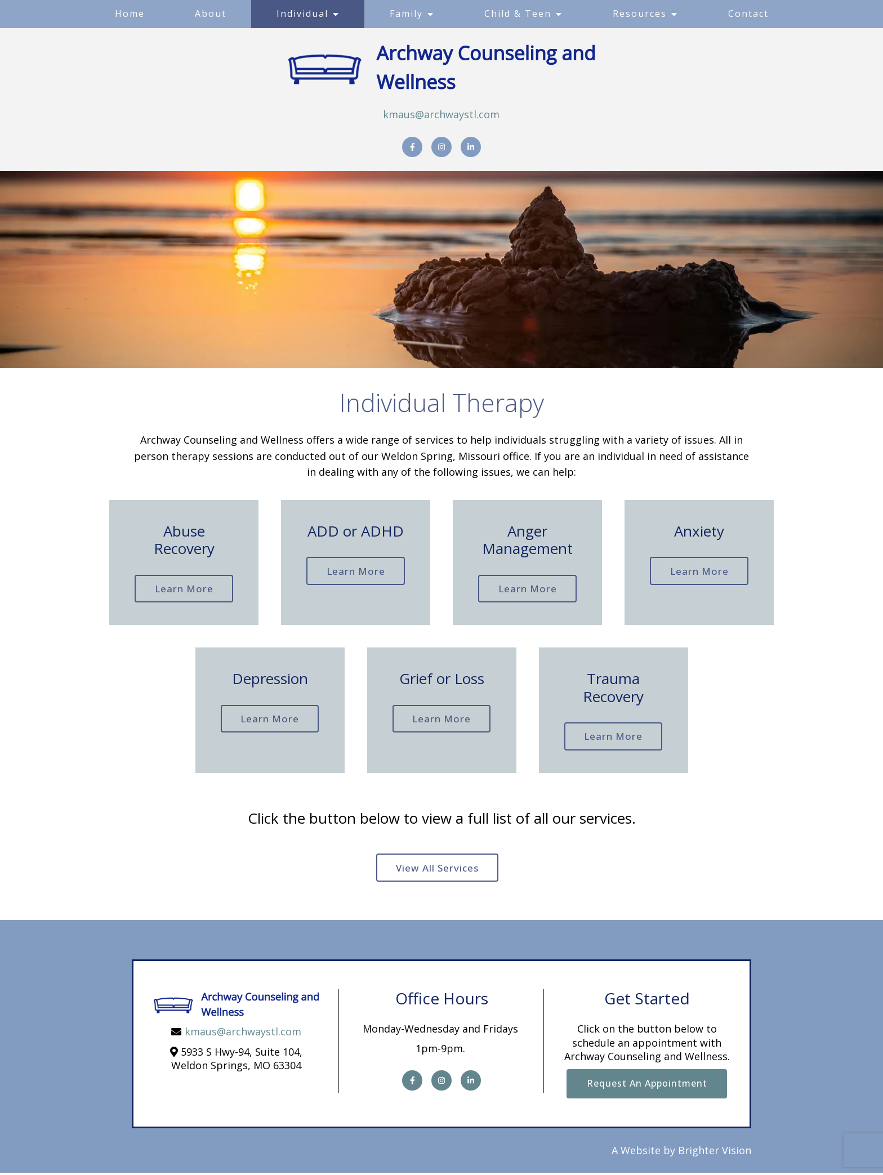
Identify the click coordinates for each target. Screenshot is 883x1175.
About (210, 13)
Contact (748, 13)
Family (406, 13)
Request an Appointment (647, 1085)
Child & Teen (517, 13)
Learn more (184, 589)
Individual (302, 13)
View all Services (437, 869)
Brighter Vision (714, 1153)
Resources (640, 13)
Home (130, 13)
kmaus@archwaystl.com (441, 114)
